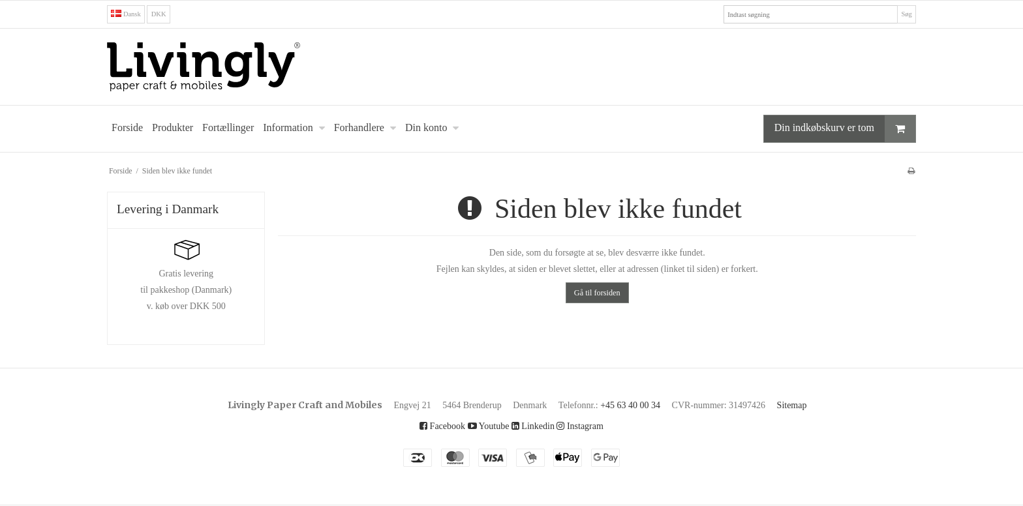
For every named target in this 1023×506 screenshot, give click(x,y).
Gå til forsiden (597, 292)
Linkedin (535, 426)
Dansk (128, 14)
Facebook (430, 426)
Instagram (591, 426)
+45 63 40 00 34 (641, 405)
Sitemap (823, 405)
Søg (905, 14)
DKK (162, 14)
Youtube (483, 426)
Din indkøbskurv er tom (831, 128)
